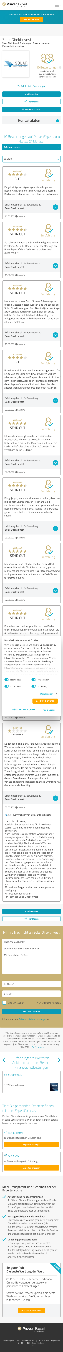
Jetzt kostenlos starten (31, 1310)
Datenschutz (44, 1340)
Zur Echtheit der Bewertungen (31, 86)
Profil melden (38, 1047)
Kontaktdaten (38, 120)
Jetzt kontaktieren (31, 109)
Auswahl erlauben (23, 709)
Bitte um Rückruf (16, 1002)
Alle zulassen (45, 701)
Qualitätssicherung (29, 1340)
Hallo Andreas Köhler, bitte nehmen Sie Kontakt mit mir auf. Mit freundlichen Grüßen (31, 956)
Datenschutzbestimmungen (32, 1019)
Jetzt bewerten (31, 94)
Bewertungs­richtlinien (11, 1340)
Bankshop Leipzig (13, 1074)
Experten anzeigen (31, 1144)
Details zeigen (46, 693)
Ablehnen (49, 710)
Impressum (55, 1340)
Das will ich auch (31, 19)
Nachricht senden (31, 1011)
